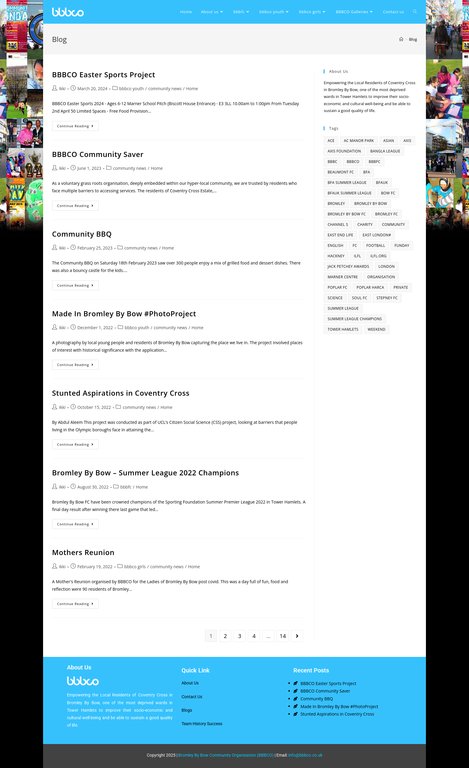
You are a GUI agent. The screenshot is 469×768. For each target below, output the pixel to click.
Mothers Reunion (83, 552)
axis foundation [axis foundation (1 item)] (344, 151)
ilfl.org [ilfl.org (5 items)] (378, 255)
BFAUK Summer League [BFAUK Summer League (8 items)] (349, 193)
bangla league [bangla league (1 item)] (385, 151)
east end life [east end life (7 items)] (340, 235)
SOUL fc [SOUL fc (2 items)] (359, 297)
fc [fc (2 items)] (355, 245)
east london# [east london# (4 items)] (377, 235)
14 (283, 636)
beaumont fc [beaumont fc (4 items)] (341, 172)
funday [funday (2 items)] (402, 245)
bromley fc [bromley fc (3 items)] (386, 214)
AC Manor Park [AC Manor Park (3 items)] (359, 140)
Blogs (187, 710)
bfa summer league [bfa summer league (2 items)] (347, 182)
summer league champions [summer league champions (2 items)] (355, 318)
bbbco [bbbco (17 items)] (353, 161)
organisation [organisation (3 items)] (381, 276)
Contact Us (192, 696)
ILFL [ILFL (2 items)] (357, 255)
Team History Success (202, 723)
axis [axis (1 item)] (407, 140)
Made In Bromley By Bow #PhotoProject (124, 313)
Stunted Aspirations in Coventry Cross (121, 393)
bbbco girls (135, 566)
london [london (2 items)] (387, 266)
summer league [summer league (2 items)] (343, 308)
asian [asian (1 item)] (388, 140)
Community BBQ (82, 234)
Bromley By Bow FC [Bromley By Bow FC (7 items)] (347, 214)
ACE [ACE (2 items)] (331, 140)
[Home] (401, 39)
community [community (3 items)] (393, 224)
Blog (413, 39)
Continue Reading (78, 124)
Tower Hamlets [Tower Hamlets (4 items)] (343, 329)
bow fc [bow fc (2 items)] (388, 193)
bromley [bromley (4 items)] (336, 203)
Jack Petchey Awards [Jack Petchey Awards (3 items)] (348, 266)
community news (165, 88)
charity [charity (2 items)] (365, 224)
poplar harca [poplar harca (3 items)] (370, 287)
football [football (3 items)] (375, 245)
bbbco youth (131, 88)
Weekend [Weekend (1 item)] (377, 329)
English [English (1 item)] (335, 245)
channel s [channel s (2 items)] (338, 224)
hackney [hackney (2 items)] (336, 255)
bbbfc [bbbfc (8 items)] (374, 161)
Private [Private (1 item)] (401, 287)
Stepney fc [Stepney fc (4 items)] (387, 297)
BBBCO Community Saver (98, 154)
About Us (190, 683)
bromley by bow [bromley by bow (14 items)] (370, 203)
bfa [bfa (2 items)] (366, 172)
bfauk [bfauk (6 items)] (382, 182)
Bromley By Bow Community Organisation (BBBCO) (226, 755)
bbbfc (125, 487)
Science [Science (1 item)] (335, 297)
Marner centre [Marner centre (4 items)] (343, 276)
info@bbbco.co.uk (305, 755)
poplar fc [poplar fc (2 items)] (337, 287)
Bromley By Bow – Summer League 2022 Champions (145, 472)
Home (192, 88)
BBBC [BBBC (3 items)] (332, 161)
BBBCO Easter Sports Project (103, 74)
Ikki (62, 88)
